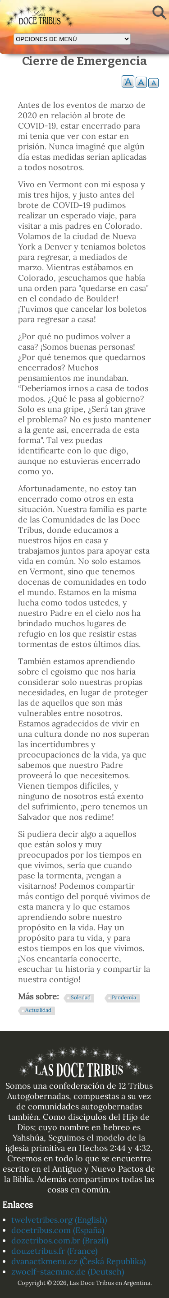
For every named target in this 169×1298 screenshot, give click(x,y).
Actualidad (38, 1010)
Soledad (81, 997)
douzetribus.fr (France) (54, 1251)
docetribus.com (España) (57, 1230)
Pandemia (124, 997)
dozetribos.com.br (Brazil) (59, 1240)
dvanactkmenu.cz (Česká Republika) (78, 1261)
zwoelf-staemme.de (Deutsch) (67, 1271)
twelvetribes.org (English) (59, 1220)
